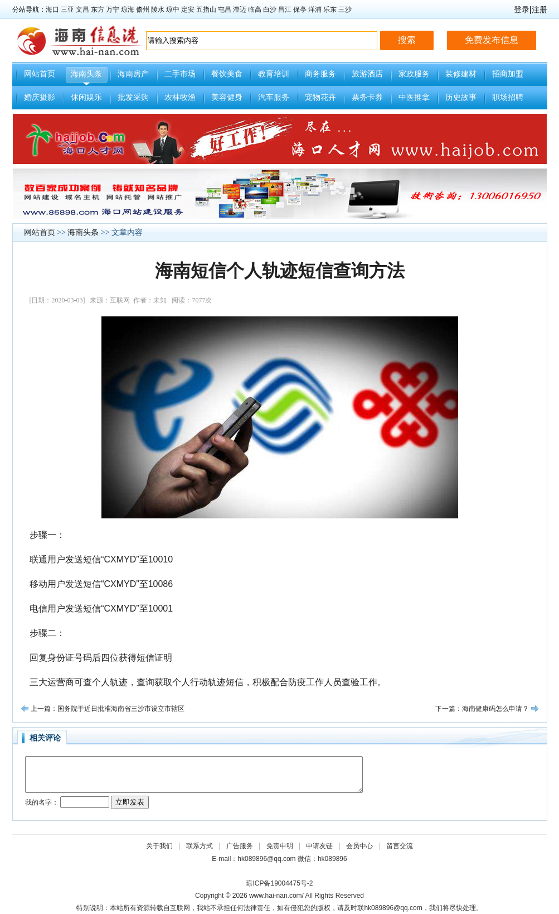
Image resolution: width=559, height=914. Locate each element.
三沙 (345, 9)
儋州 (142, 9)
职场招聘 (507, 97)
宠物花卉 (320, 97)
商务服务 (320, 74)
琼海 (127, 9)
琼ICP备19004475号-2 (279, 883)
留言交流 (399, 846)
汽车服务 (273, 97)
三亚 (67, 9)
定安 (188, 9)
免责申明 (279, 846)
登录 (521, 9)
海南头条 (86, 74)
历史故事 (461, 97)
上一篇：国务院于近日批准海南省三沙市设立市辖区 (107, 709)
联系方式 (199, 846)
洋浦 (315, 9)
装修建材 (461, 74)
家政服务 (414, 74)
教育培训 (273, 74)
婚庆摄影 (39, 97)
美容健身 (226, 97)
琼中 (172, 9)
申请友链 (319, 846)
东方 (97, 9)
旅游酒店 (367, 74)
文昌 (82, 9)
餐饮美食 (226, 74)
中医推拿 (414, 97)
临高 (254, 9)
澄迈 (239, 9)
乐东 (330, 9)
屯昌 (224, 9)
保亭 (300, 9)
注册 (539, 9)
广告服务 (239, 846)
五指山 (206, 9)
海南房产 (133, 74)
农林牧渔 (180, 97)
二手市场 (180, 74)
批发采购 (133, 97)
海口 (52, 9)
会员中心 (359, 846)
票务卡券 (367, 97)
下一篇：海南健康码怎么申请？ (482, 709)
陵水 (157, 9)
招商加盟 (507, 74)
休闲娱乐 (86, 97)
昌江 (284, 9)
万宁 (112, 9)
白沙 (269, 9)
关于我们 (159, 846)
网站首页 (39, 74)
